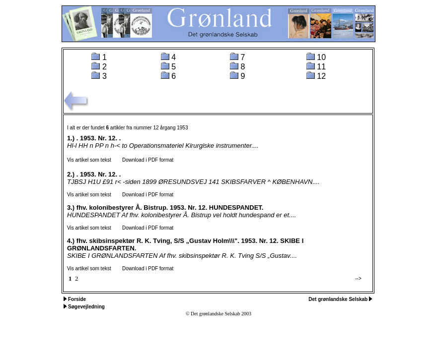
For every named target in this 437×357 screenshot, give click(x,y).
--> (358, 278)
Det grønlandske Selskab (338, 299)
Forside (77, 299)
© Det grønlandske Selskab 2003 (218, 313)
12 (321, 76)
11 (321, 66)
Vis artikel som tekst (89, 160)
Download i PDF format (143, 160)
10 (321, 57)
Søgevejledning (86, 306)
